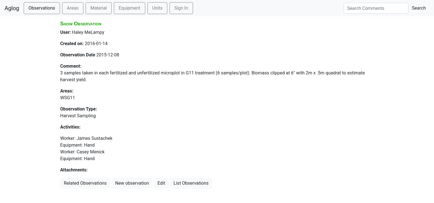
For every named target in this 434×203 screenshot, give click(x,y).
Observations (42, 8)
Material (98, 8)
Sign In (181, 8)
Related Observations (85, 183)
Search (419, 8)
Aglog (12, 8)
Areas (73, 8)
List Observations (191, 183)
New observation (132, 183)
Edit (161, 183)
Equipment (129, 8)
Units (157, 8)
